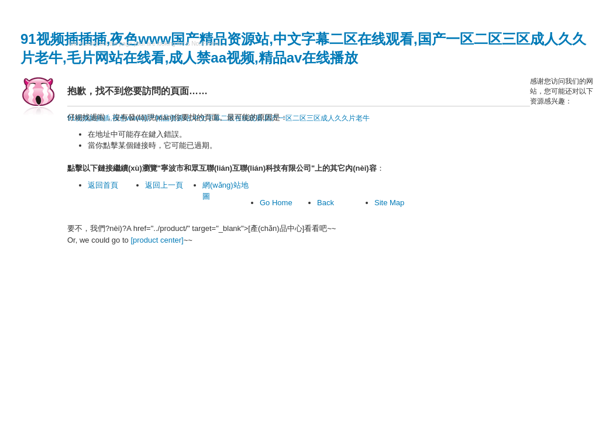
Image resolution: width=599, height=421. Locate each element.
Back (325, 202)
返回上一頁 (164, 185)
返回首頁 (103, 185)
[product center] (156, 240)
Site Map (389, 202)
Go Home (276, 202)
